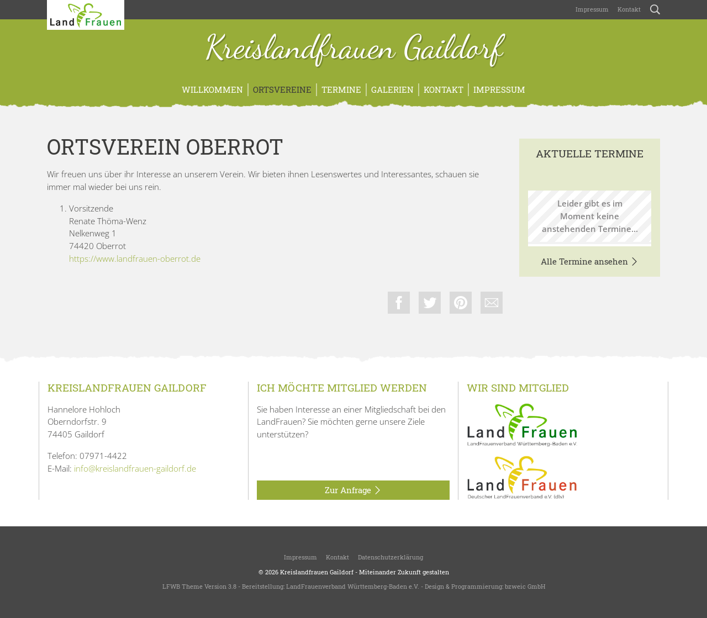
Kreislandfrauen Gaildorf (354, 48)
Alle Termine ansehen (590, 262)
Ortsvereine (282, 89)
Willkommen (212, 89)
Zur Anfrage (353, 490)
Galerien (392, 89)
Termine (341, 89)
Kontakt (629, 9)
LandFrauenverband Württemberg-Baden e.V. (352, 586)
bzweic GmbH (525, 586)
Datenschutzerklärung (390, 557)
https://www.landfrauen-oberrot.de (135, 258)
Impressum (592, 9)
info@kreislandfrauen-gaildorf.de (135, 468)
